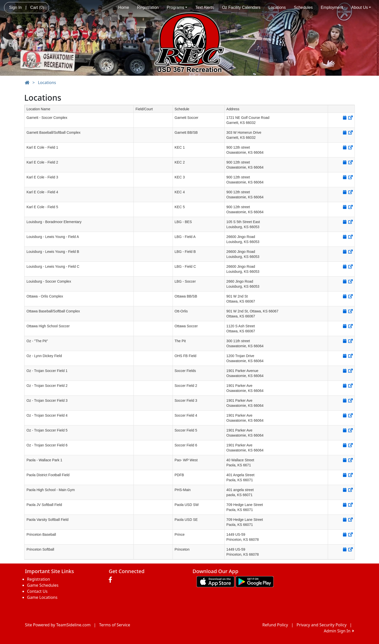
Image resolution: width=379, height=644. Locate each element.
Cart (37, 7)
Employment (332, 7)
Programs (177, 7)
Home (123, 7)
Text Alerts (204, 7)
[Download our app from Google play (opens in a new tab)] (255, 581)
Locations (277, 7)
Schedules (303, 7)
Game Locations (42, 597)
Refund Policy (275, 625)
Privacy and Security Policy (321, 625)
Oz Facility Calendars (241, 7)
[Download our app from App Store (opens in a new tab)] (215, 581)
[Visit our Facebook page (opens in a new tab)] (111, 580)
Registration (147, 7)
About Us (361, 7)
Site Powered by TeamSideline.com (58, 625)
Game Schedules (43, 585)
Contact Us (37, 591)
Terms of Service (114, 625)
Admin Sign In (339, 631)
